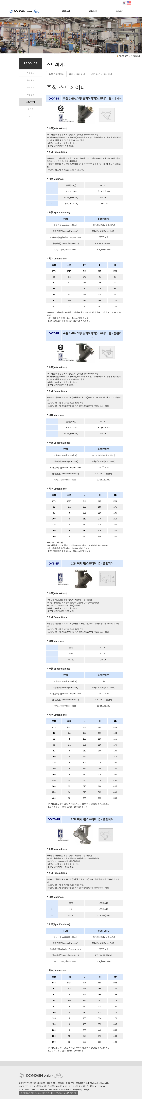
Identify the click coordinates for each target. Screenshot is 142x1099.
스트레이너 (30, 102)
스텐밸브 (30, 87)
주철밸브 (30, 95)
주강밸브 (30, 80)
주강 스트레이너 (77, 74)
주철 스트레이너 (56, 74)
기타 (30, 116)
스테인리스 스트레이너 (101, 74)
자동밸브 (30, 73)
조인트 (30, 109)
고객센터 (119, 11)
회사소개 (66, 11)
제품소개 (92, 11)
